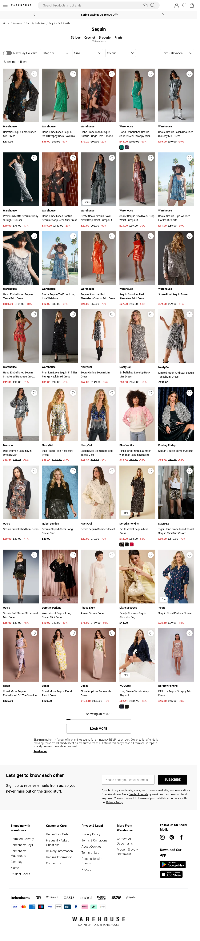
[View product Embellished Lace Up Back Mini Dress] (137, 346)
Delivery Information (59, 851)
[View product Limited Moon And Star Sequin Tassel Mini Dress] (176, 346)
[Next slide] (163, 15)
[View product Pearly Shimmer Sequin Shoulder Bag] (137, 587)
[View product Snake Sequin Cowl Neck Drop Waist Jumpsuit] (137, 190)
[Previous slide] (34, 15)
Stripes (76, 37)
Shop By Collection (35, 23)
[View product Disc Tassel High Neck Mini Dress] (60, 425)
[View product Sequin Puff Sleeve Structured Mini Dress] (21, 587)
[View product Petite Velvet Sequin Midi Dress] (137, 506)
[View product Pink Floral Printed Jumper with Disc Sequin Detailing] (137, 425)
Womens (17, 23)
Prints (118, 37)
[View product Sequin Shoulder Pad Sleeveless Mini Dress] (137, 268)
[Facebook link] (181, 837)
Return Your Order (58, 834)
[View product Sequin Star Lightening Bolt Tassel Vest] (99, 425)
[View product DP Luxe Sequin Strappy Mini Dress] (176, 665)
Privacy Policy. (114, 802)
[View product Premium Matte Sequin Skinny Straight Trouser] (21, 190)
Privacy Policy (91, 834)
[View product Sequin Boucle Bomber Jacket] (176, 425)
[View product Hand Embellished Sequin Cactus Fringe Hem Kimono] (99, 106)
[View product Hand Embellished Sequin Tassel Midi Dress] (21, 268)
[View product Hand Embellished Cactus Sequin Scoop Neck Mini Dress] (60, 190)
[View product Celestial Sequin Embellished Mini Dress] (21, 106)
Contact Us (53, 863)
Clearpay (16, 862)
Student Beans (20, 874)
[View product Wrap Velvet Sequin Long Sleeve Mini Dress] (60, 587)
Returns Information (59, 857)
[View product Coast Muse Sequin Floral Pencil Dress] (60, 665)
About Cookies (91, 846)
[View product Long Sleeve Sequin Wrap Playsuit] (137, 668)
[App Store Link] (173, 869)
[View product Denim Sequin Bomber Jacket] (99, 503)
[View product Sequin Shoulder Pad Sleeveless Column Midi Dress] (99, 268)
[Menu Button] (5, 5)
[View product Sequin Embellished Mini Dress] (21, 503)
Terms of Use (90, 852)
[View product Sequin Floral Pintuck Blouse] (176, 587)
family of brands (138, 794)
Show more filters (15, 62)
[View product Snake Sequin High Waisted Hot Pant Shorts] (176, 190)
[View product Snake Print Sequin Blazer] (176, 268)
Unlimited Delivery (22, 839)
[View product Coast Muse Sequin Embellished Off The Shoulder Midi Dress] (21, 665)
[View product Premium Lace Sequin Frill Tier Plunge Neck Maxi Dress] (60, 346)
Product (87, 869)
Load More (98, 728)
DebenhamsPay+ (22, 845)
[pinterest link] (172, 837)
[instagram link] (162, 837)
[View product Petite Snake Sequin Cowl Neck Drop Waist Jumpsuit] (99, 190)
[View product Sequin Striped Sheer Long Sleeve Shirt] (60, 503)
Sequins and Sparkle (59, 23)
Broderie (105, 37)
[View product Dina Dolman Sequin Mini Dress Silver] (21, 425)
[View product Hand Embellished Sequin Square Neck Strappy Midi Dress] (137, 109)
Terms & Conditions (94, 840)
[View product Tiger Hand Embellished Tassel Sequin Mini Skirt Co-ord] (176, 503)
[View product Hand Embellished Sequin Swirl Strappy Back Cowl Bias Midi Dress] (60, 106)
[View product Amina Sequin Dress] (99, 587)
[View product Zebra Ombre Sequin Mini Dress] (99, 346)
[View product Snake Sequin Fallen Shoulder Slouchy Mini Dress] (176, 106)
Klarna (15, 868)
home (6, 23)
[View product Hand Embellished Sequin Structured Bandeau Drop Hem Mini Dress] (21, 346)
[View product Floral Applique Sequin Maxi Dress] (99, 665)
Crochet (89, 37)
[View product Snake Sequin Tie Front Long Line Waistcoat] (60, 268)
